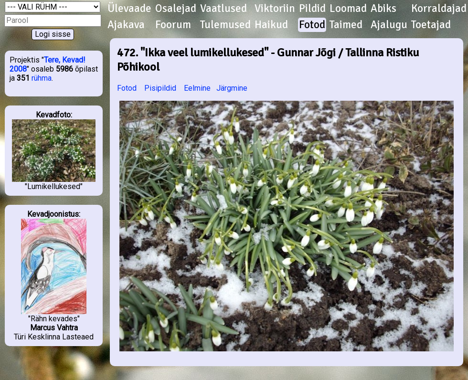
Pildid (312, 8)
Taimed (346, 25)
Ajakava (126, 25)
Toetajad (431, 25)
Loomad (348, 8)
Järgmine (231, 88)
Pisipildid (160, 88)
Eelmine (197, 88)
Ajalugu (389, 25)
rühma (42, 78)
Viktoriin (275, 8)
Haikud (271, 25)
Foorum (173, 25)
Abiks (383, 8)
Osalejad (175, 8)
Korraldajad (439, 8)
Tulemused (225, 25)
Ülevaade (129, 8)
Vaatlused (223, 8)
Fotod (312, 25)
